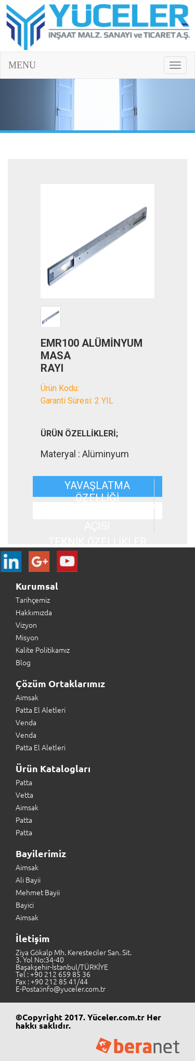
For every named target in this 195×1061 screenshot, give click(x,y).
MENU (22, 65)
